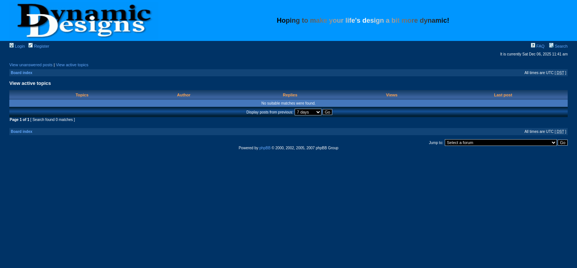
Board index (21, 73)
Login (17, 46)
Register (38, 46)
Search (558, 46)
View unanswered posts (31, 65)
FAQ (538, 46)
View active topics (72, 65)
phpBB (264, 148)
